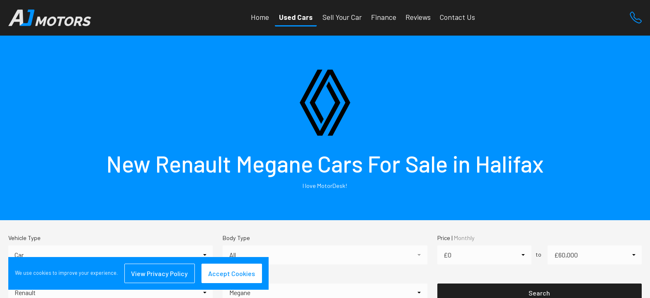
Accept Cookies (231, 273)
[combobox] (110, 254)
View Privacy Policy (159, 273)
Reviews (418, 17)
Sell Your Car (342, 17)
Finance (383, 17)
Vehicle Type (24, 237)
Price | (456, 237)
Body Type (236, 237)
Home (260, 17)
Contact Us (457, 17)
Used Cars (296, 17)
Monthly (464, 237)
